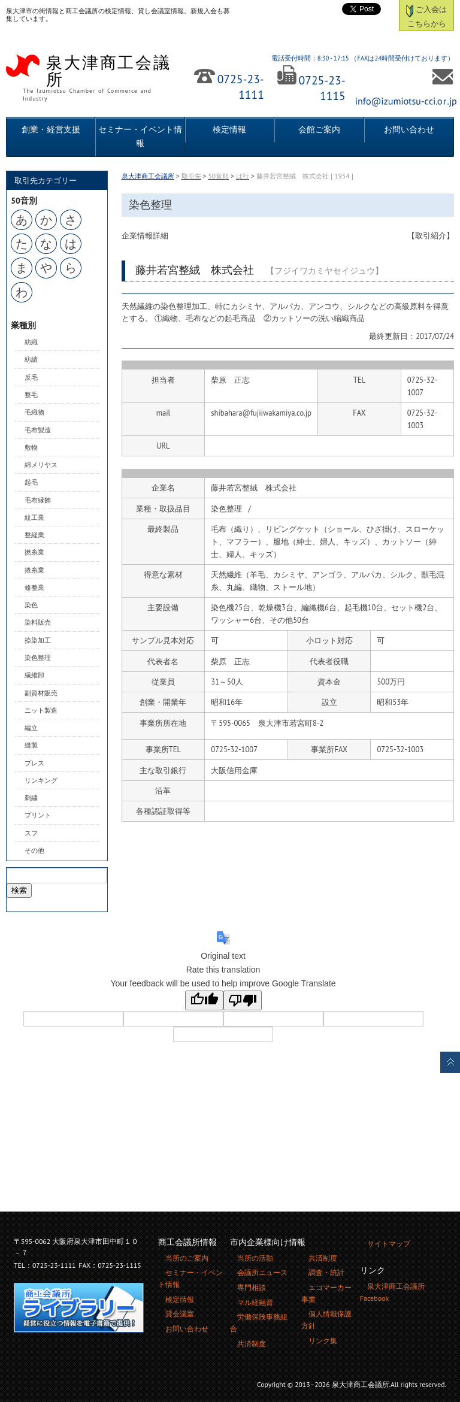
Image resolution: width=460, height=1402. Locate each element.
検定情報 (229, 129)
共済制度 (251, 1343)
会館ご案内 (319, 129)
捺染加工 (38, 640)
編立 (31, 727)
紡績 (31, 359)
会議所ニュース (262, 1272)
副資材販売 (41, 693)
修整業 (34, 587)
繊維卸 (34, 675)
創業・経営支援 (51, 129)
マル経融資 (255, 1302)
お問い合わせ (409, 129)
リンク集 (322, 1340)
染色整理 (38, 657)
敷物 (31, 447)
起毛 (31, 482)
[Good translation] (204, 1000)
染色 (31, 605)
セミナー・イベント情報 (140, 136)
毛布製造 (38, 430)
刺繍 (31, 798)
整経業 (34, 535)
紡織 (31, 342)
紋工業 (34, 517)
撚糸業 (34, 552)
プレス (34, 763)
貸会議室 (179, 1313)
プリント (38, 815)
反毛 (31, 377)
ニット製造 (41, 710)
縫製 (31, 745)
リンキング (41, 780)
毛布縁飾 (38, 500)
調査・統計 (326, 1272)
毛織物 (34, 412)
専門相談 (251, 1287)
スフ (31, 833)
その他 (34, 850)
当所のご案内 (186, 1257)
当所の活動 (255, 1257)
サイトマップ (388, 1243)
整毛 (31, 394)
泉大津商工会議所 (148, 175)
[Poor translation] (242, 1000)
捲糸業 (34, 570)
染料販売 (38, 622)
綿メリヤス (41, 465)
